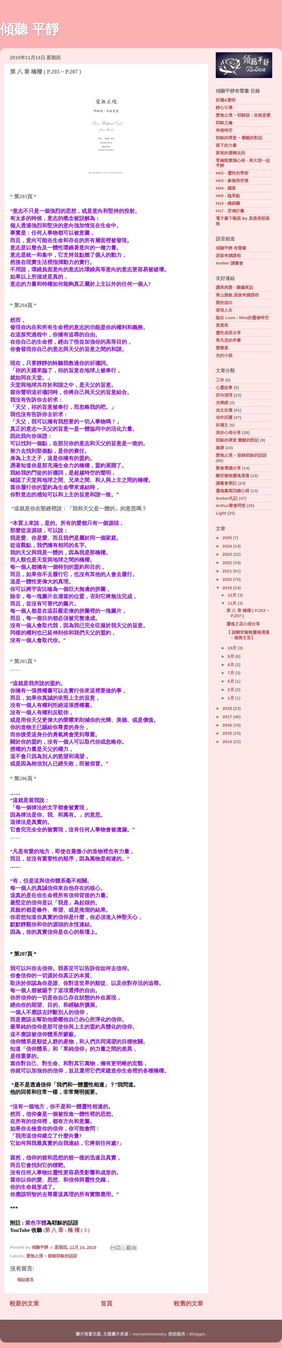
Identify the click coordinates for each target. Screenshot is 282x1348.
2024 (227, 546)
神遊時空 (224, 130)
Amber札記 (227, 498)
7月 (231, 672)
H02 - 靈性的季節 (232, 173)
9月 (231, 656)
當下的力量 (226, 145)
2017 (227, 716)
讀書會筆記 (226, 483)
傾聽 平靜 (30, 29)
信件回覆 (224, 417)
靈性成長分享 (228, 332)
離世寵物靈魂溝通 (232, 475)
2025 (227, 537)
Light (221, 513)
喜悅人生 (224, 310)
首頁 (106, 1303)
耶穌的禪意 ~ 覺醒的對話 (239, 137)
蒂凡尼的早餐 (228, 340)
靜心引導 (224, 107)
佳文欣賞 (224, 410)
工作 (220, 380)
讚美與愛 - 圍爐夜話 (234, 287)
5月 (231, 681)
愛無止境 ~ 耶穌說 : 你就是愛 (243, 115)
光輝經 (222, 402)
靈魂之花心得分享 (243, 623)
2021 (227, 571)
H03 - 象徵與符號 (232, 180)
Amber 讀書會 (229, 263)
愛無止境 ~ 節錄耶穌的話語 (51, 1255)
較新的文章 (24, 1303)
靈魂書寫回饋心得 (232, 490)
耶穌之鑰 (224, 122)
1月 (231, 698)
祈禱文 (222, 425)
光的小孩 (224, 355)
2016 (227, 725)
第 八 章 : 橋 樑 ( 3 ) (67, 1230)
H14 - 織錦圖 (228, 203)
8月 (231, 664)
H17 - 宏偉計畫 (230, 210)
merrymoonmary (149, 1333)
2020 (227, 579)
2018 (227, 708)
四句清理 (224, 395)
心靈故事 (224, 387)
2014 (227, 741)
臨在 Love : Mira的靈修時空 (242, 317)
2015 (227, 733)
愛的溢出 (224, 302)
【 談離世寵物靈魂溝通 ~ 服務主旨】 (247, 635)
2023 (227, 554)
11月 (233, 603)
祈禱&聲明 (226, 100)
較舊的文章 (188, 1303)
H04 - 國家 (226, 188)
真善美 (222, 325)
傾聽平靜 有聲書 (231, 248)
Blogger (197, 1333)
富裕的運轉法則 (230, 152)
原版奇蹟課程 (228, 255)
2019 (227, 587)
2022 (227, 562)
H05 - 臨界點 (228, 195)
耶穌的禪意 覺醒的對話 (237, 440)
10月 (233, 647)
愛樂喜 (222, 347)
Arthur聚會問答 (231, 505)
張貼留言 (25, 1279)
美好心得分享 (228, 432)
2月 (231, 689)
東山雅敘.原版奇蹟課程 (237, 295)
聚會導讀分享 (228, 468)
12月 (233, 595)
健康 (220, 447)
